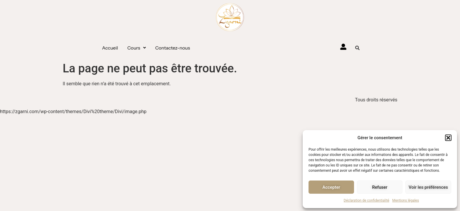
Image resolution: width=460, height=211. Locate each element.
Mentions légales (405, 200)
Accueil (110, 48)
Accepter (331, 187)
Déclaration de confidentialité (366, 200)
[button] (448, 138)
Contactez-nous (172, 48)
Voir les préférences (428, 187)
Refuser (379, 187)
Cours (136, 48)
